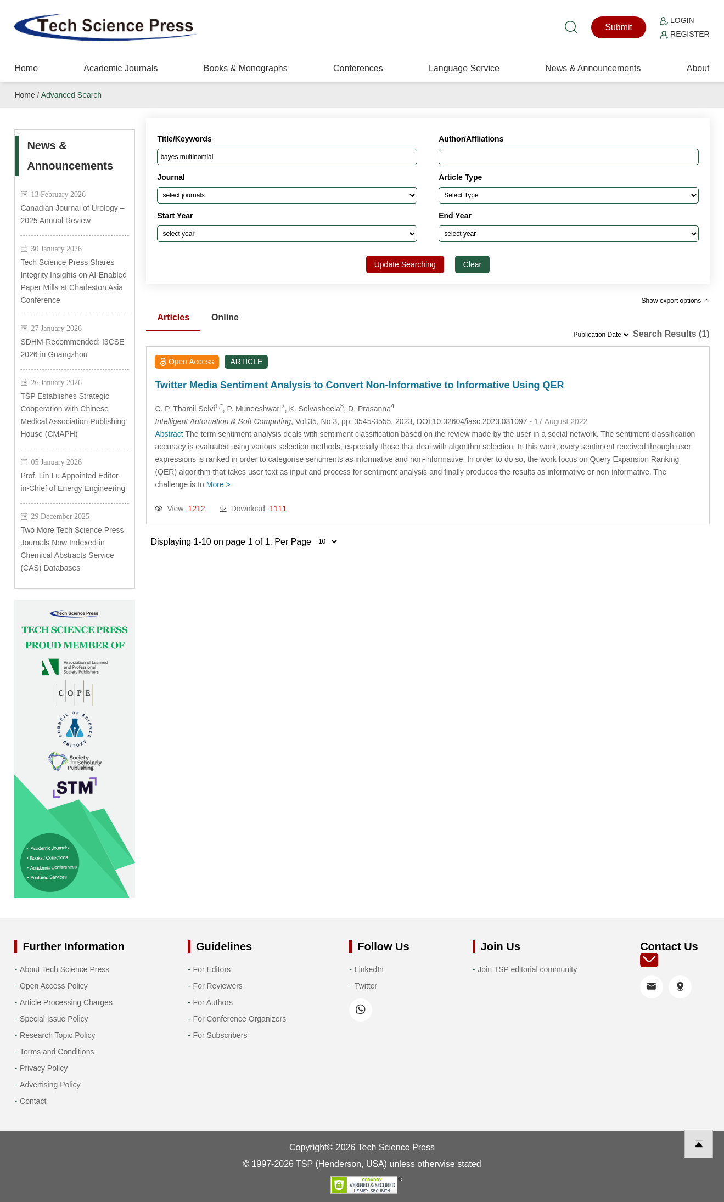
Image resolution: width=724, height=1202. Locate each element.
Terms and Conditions (57, 1051)
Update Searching (405, 264)
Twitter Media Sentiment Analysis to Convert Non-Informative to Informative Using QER (359, 385)
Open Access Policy (54, 985)
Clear (472, 264)
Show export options (676, 300)
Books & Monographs (246, 68)
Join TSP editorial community (527, 969)
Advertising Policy (50, 1084)
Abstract (169, 434)
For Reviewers (218, 985)
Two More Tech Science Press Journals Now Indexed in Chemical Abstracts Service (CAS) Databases (72, 549)
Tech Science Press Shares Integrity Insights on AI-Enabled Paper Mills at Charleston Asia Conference (73, 281)
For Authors (213, 1002)
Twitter (366, 985)
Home (26, 68)
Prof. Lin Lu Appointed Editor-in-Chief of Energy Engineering (72, 482)
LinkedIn (369, 969)
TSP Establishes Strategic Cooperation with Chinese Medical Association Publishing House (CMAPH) (72, 415)
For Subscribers (220, 1035)
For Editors (212, 969)
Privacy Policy (44, 1068)
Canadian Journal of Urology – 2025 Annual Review (72, 214)
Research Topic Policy (57, 1035)
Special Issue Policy (54, 1018)
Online (225, 317)
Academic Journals (120, 68)
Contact (33, 1101)
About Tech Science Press (64, 969)
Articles (173, 317)
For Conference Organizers (240, 1018)
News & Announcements (593, 68)
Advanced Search (71, 95)
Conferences (358, 68)
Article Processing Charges (66, 1002)
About (698, 68)
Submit (618, 27)
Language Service (464, 68)
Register (684, 34)
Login (677, 20)
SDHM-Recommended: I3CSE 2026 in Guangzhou (72, 348)
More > (218, 484)
